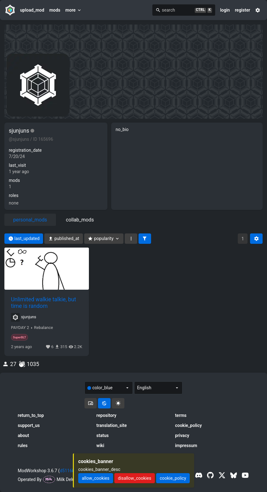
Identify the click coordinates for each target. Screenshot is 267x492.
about (23, 435)
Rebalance (43, 327)
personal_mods (30, 220)
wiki (100, 445)
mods (54, 10)
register (242, 10)
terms (181, 415)
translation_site (111, 425)
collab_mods (80, 220)
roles (14, 195)
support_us (29, 425)
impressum (186, 445)
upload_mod (32, 10)
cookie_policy (188, 425)
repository (106, 415)
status (102, 435)
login (225, 10)
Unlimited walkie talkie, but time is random (43, 302)
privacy (182, 435)
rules (23, 445)
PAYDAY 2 (20, 327)
